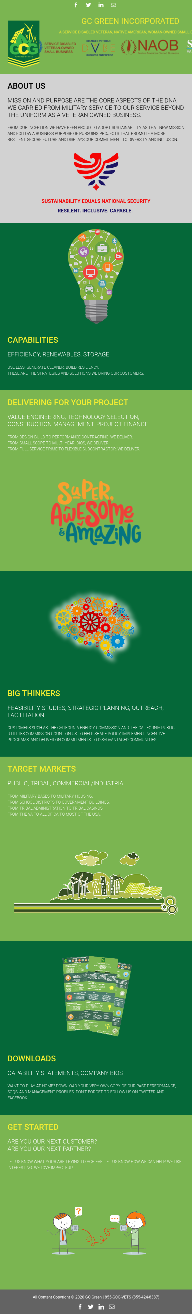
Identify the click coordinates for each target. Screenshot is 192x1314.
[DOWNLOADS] (96, 948)
